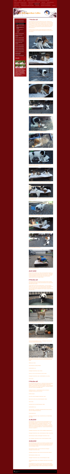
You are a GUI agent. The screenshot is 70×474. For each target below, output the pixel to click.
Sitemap (19, 471)
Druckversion (16, 471)
